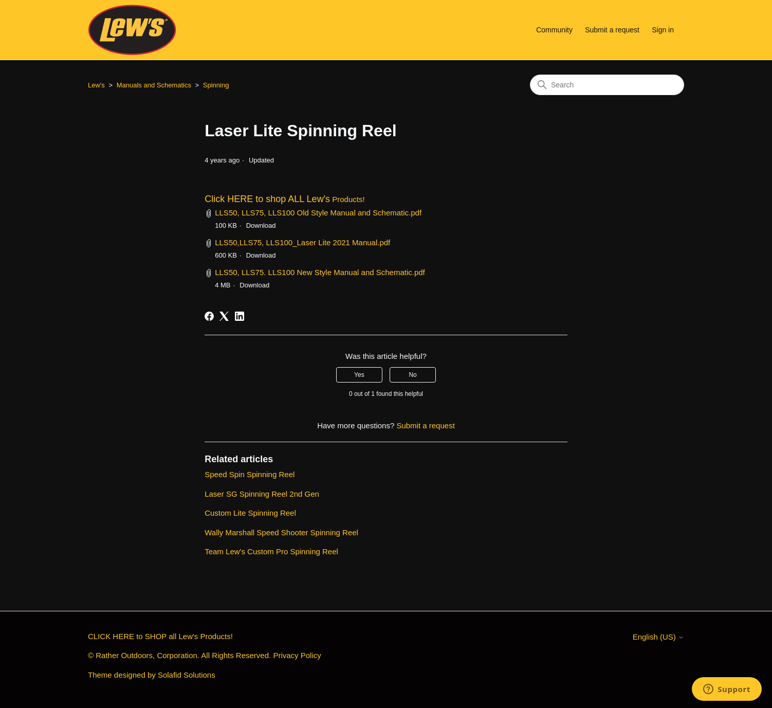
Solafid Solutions (186, 674)
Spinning (216, 85)
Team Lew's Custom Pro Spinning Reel (271, 551)
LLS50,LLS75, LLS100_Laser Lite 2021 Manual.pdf (302, 242)
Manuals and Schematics (154, 85)
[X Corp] (224, 316)
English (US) (658, 636)
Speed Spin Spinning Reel (250, 474)
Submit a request (612, 30)
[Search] (607, 85)
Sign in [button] (663, 30)
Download (261, 225)
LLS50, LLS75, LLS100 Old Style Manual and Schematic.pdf (318, 212)
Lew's (96, 85)
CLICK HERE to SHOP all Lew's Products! (160, 636)
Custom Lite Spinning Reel (250, 513)
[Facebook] (209, 316)
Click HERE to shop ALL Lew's (267, 199)
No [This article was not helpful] (412, 374)
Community (554, 30)
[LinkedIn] (239, 316)
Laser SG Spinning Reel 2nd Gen (262, 493)
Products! (347, 199)
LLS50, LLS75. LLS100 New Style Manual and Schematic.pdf (320, 272)
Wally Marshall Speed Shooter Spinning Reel (281, 532)
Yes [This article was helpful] (359, 374)
